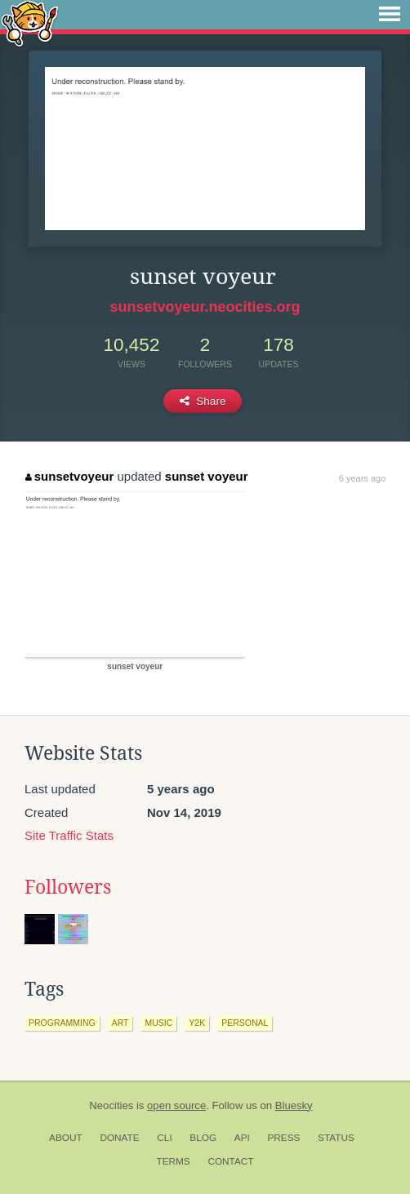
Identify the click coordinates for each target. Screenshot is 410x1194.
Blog (202, 1137)
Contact (230, 1161)
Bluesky (294, 1105)
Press (283, 1137)
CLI (164, 1137)
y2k (197, 1023)
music (158, 1023)
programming (62, 1023)
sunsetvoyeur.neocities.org (204, 307)
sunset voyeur (206, 476)
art (120, 1023)
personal (244, 1023)
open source (176, 1105)
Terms (172, 1161)
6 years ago (362, 478)
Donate (119, 1137)
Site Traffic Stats (69, 835)
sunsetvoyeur (69, 476)
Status (336, 1137)
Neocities (111, 1105)
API (242, 1137)
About (65, 1137)
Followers (68, 887)
